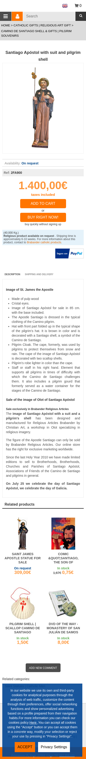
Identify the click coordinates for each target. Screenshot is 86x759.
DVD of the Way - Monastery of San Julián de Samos (63, 628)
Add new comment (43, 668)
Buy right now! (43, 217)
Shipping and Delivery (39, 274)
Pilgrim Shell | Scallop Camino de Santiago (22, 628)
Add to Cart (43, 203)
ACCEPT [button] (24, 747)
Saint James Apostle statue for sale (23, 558)
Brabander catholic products (44, 242)
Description (12, 274)
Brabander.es (29, 5)
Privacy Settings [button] (54, 747)
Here (33, 722)
